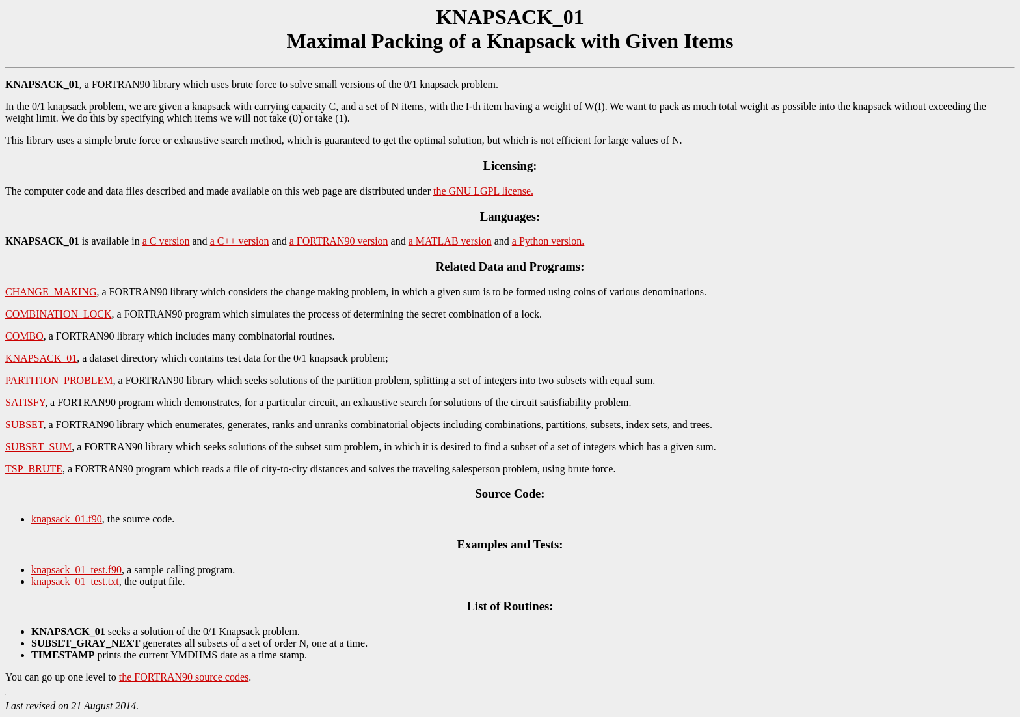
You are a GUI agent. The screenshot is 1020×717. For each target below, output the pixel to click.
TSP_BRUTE (33, 468)
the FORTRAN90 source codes (183, 677)
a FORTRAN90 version (338, 241)
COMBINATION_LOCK (58, 313)
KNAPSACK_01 (41, 358)
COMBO (24, 336)
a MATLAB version (450, 241)
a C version (166, 241)
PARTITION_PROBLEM (59, 380)
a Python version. (548, 241)
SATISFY (25, 402)
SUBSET (24, 424)
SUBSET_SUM (38, 446)
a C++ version (239, 241)
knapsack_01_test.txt (75, 581)
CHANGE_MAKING (50, 291)
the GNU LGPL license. (483, 190)
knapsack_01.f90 (66, 518)
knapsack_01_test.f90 (76, 569)
